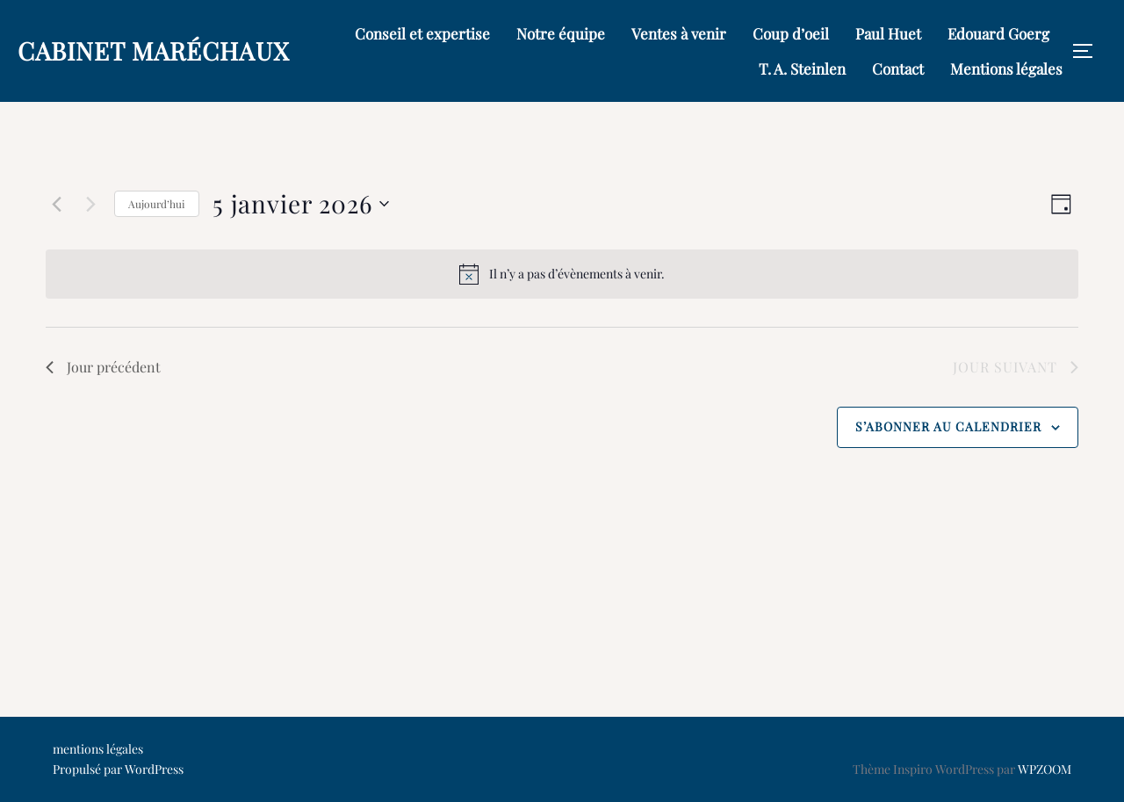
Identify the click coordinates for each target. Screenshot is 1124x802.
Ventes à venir (678, 33)
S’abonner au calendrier (948, 426)
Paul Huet (888, 33)
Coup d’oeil (791, 33)
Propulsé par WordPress (118, 769)
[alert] (562, 274)
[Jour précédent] (56, 203)
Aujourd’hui (156, 204)
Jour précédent (103, 367)
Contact (898, 68)
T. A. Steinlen (802, 68)
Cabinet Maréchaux (154, 50)
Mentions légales (1006, 68)
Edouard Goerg (998, 33)
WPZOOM (1044, 769)
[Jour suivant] (90, 203)
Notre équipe (560, 33)
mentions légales (98, 749)
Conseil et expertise (422, 33)
